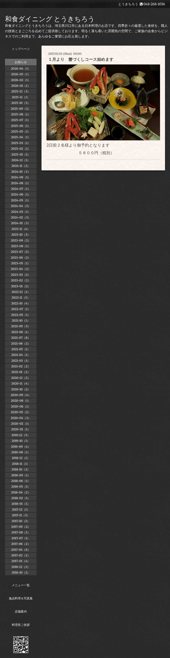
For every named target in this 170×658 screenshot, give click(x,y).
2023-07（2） (21, 252)
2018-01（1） (20, 504)
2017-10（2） (21, 521)
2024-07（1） (20, 189)
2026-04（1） (21, 68)
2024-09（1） (21, 177)
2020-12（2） (20, 378)
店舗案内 (21, 611)
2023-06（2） (21, 257)
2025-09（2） (21, 109)
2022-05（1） (20, 315)
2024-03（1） (21, 212)
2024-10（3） (20, 172)
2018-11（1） (21, 464)
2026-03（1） (20, 74)
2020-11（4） (20, 383)
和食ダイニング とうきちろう (50, 19)
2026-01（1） (20, 86)
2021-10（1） (21, 320)
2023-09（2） (21, 240)
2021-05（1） (20, 349)
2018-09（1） (20, 475)
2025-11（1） (21, 97)
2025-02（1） (21, 149)
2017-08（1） (20, 532)
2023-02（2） (21, 280)
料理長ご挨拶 (21, 625)
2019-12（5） (20, 435)
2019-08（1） (20, 452)
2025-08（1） (20, 114)
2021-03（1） (20, 361)
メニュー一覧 (21, 585)
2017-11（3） (21, 515)
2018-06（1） (20, 481)
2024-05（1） (20, 200)
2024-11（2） (20, 166)
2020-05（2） (21, 412)
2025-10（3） (20, 103)
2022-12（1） (20, 292)
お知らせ (21, 62)
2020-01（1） (20, 429)
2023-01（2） (20, 286)
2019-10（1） (21, 441)
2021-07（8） (20, 338)
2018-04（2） (21, 492)
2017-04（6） (20, 550)
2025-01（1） (20, 154)
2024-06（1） (21, 194)
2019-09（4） (21, 446)
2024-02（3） (21, 217)
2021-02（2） (20, 366)
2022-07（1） (20, 309)
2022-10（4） (20, 303)
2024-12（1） (20, 160)
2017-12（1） (21, 509)
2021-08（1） (20, 332)
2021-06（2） (21, 343)
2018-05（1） (20, 486)
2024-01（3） (21, 223)
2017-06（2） (20, 544)
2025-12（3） (20, 91)
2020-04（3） (21, 418)
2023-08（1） (20, 246)
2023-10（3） (20, 234)
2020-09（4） (21, 395)
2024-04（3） (21, 206)
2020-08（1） (21, 401)
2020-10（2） (20, 389)
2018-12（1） (21, 458)
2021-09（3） (20, 326)
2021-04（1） (20, 355)
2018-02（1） (20, 498)
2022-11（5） (20, 297)
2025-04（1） (21, 137)
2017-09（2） (20, 527)
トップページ (21, 49)
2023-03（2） (21, 275)
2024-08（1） (21, 183)
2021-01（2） (20, 372)
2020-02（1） (21, 424)
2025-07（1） (21, 120)
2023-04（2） (21, 269)
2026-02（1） (21, 80)
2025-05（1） (21, 131)
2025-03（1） (20, 143)
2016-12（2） (20, 567)
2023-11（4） (20, 229)
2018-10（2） (20, 469)
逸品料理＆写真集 (21, 598)
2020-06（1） (21, 406)
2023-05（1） (21, 263)
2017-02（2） (20, 555)
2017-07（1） (20, 538)
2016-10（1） (21, 572)
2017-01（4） (20, 561)
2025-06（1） (21, 126)
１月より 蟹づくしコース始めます (81, 59)
